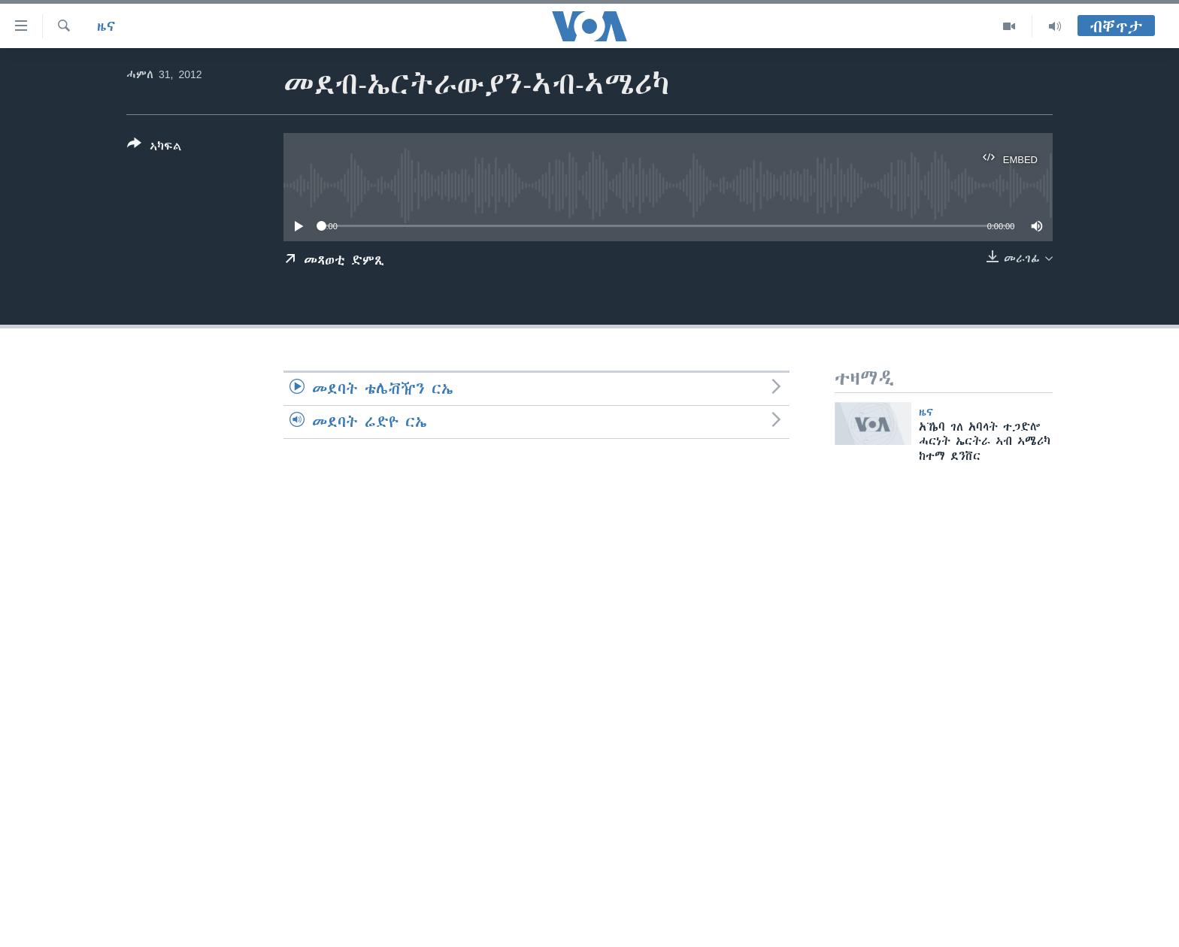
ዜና (106, 26)
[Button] (154, 148)
